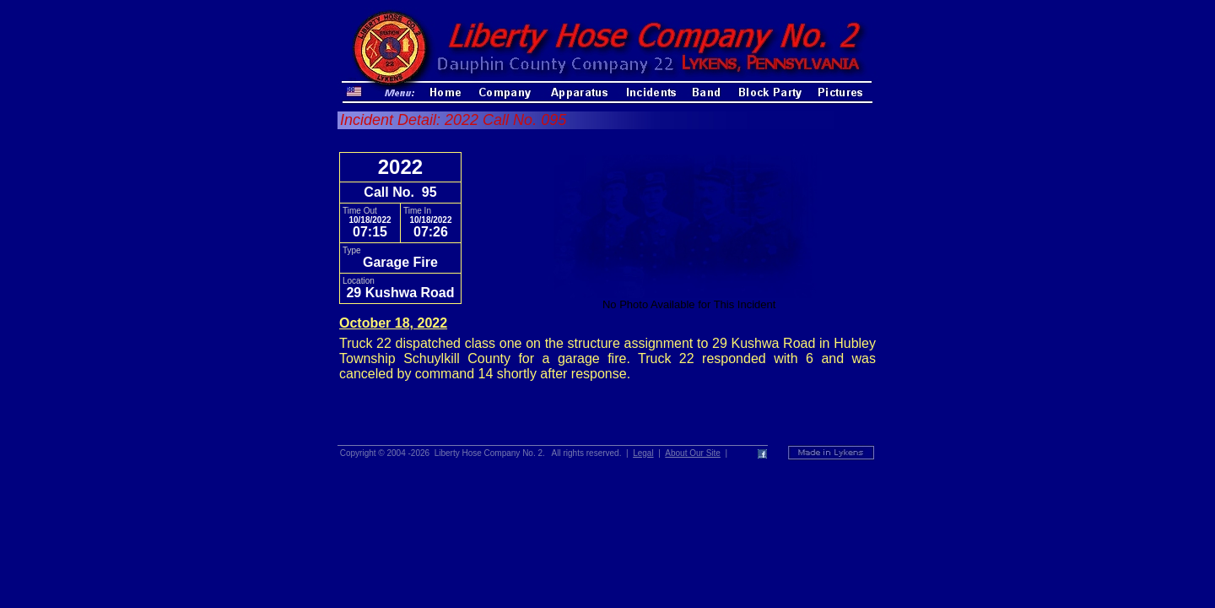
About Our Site (693, 453)
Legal (643, 453)
